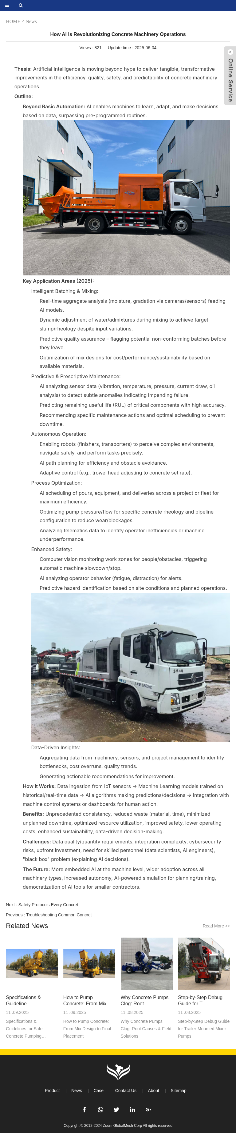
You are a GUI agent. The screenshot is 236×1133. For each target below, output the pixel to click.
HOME (13, 21)
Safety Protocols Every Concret (48, 904)
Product (52, 1090)
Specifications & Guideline (23, 1000)
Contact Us (125, 1090)
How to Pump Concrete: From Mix (84, 1000)
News (31, 21)
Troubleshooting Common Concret (59, 914)
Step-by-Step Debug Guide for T (200, 1000)
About (153, 1090)
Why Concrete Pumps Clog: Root (145, 1000)
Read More (216, 925)
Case (98, 1090)
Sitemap (179, 1090)
